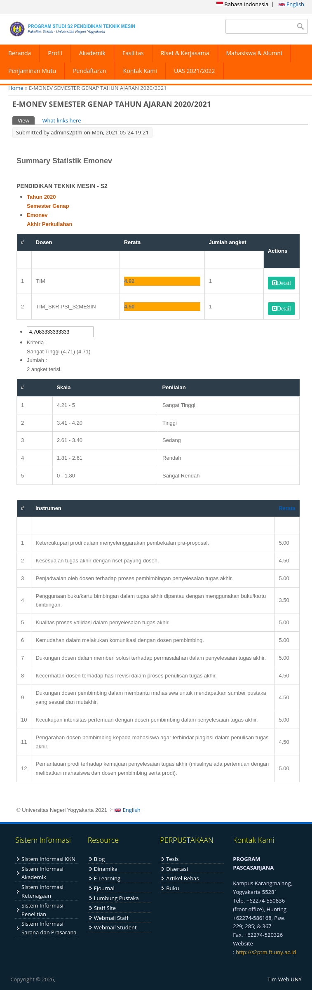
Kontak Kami (140, 71)
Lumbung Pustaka (116, 898)
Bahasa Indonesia (242, 4)
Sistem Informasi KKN (48, 859)
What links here (61, 120)
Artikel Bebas (182, 878)
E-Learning (107, 878)
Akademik (92, 53)
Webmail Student (115, 927)
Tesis (172, 859)
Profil (55, 53)
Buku (172, 888)
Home (15, 88)
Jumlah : (37, 360)
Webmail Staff (111, 918)
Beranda (19, 53)
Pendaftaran (89, 71)
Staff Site (105, 908)
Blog (99, 859)
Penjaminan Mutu (32, 71)
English (291, 4)
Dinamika (105, 868)
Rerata (287, 508)
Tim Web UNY (284, 979)
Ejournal (104, 888)
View (26, 120)
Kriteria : (37, 342)
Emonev (37, 215)
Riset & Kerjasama (185, 53)
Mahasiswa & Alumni (254, 53)
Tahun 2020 (41, 197)
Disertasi (177, 868)
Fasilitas (133, 53)
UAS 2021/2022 (194, 71)
